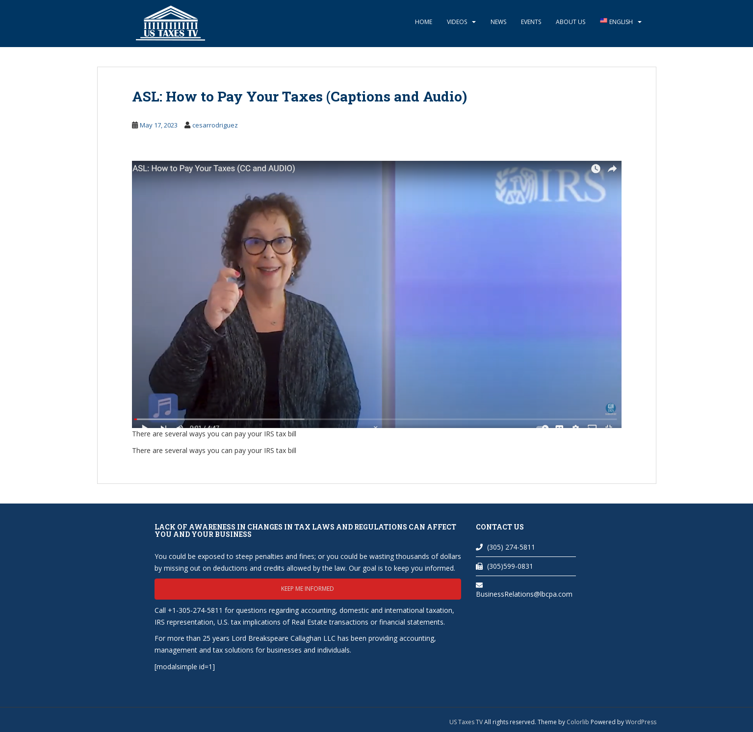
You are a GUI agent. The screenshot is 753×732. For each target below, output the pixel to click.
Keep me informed (307, 588)
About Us (570, 22)
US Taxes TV (466, 722)
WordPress (640, 722)
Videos (457, 22)
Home (423, 22)
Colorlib (578, 722)
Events (531, 22)
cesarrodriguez (215, 125)
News (498, 22)
